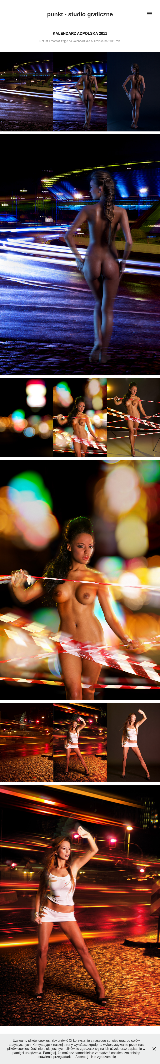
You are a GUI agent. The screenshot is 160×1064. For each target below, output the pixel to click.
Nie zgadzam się (103, 1057)
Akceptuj (81, 1057)
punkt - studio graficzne (80, 14)
